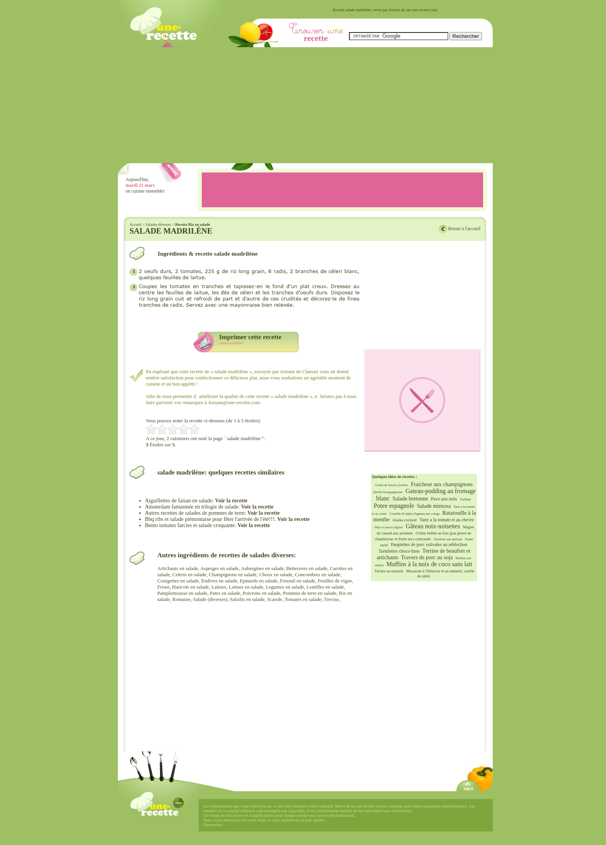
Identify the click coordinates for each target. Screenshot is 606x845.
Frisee (163, 587)
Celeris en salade (189, 574)
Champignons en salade (233, 574)
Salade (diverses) (210, 599)
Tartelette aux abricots (448, 539)
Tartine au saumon (388, 571)
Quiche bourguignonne (388, 492)
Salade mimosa (434, 506)
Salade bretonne (410, 498)
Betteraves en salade (306, 568)
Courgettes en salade (178, 581)
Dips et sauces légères (388, 527)
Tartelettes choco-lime (399, 551)
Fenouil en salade (297, 581)
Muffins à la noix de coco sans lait (429, 564)
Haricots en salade (190, 587)
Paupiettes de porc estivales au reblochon (429, 544)
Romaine (181, 599)
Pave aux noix (444, 499)
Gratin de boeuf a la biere (391, 485)
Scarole (274, 599)
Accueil (135, 224)
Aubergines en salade (262, 568)
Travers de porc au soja (427, 557)
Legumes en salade (285, 587)
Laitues (218, 587)
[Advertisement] (305, 105)
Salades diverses (158, 224)
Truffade (465, 499)
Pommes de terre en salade (310, 593)
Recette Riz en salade (192, 224)
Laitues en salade (246, 587)
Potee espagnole (394, 505)
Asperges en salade (219, 568)
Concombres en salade (317, 574)
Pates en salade (225, 593)
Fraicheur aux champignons (442, 484)
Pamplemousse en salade (182, 593)
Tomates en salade (302, 599)
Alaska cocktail (404, 520)
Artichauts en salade (177, 568)
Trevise (331, 599)
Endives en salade (219, 581)
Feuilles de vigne (335, 581)
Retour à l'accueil (464, 228)
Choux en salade (276, 574)
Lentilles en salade (325, 587)
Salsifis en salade (247, 599)
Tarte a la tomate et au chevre (446, 519)
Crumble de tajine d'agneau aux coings (415, 514)
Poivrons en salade (261, 593)
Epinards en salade (258, 581)
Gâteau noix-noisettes (433, 526)
